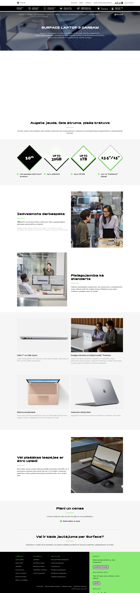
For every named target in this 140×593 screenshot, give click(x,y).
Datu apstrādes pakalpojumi (60, 559)
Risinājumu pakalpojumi (58, 569)
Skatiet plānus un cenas (71, 521)
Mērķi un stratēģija (21, 579)
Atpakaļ (21, 14)
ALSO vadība (20, 559)
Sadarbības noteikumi (40, 569)
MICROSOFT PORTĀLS (20, 8)
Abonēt (96, 582)
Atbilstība (18, 566)
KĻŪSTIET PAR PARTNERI (119, 8)
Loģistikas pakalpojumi (58, 576)
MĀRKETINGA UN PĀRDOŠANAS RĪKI (86, 8)
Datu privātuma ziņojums (52, 586)
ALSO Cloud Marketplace (68, 8)
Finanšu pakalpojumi (57, 562)
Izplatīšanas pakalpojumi (58, 573)
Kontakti (74, 3)
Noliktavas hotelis (39, 566)
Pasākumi (36, 559)
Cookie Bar (39, 586)
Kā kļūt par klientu (39, 562)
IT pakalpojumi (55, 566)
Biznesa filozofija (21, 576)
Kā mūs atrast (20, 569)
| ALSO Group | (129, 3)
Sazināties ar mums (101, 566)
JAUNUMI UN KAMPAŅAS (35, 8)
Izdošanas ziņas (67, 586)
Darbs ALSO (19, 562)
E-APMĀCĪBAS (104, 8)
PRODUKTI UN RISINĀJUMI (51, 8)
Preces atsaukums (39, 573)
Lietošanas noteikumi (80, 586)
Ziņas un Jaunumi (21, 573)
